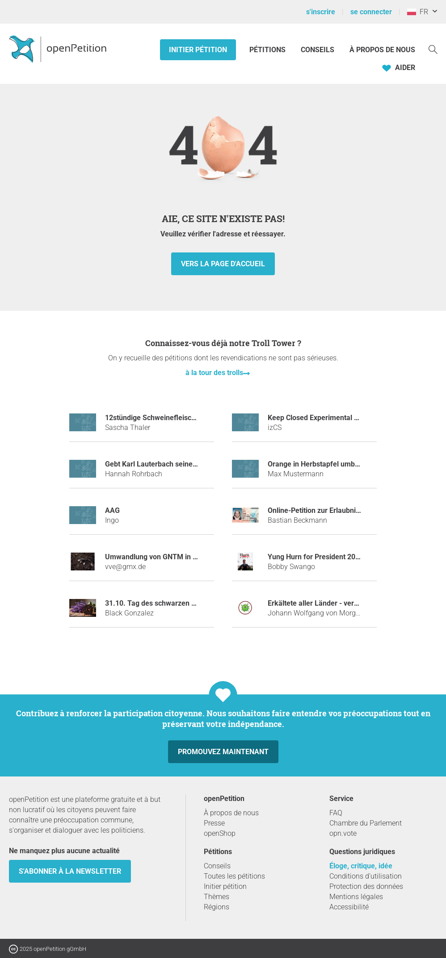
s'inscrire (320, 12)
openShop (220, 833)
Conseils (317, 49)
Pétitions (268, 49)
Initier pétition (198, 49)
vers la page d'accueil (223, 264)
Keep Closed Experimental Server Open (331, 417)
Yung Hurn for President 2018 (315, 557)
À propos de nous (382, 49)
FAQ (335, 813)
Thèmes (216, 896)
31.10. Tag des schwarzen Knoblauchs (167, 603)
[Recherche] (433, 49)
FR (417, 12)
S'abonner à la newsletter (70, 871)
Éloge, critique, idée (360, 866)
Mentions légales (356, 896)
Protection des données (366, 886)
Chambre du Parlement (365, 823)
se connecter (371, 12)
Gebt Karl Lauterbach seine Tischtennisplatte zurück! (190, 464)
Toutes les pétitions (234, 876)
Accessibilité (349, 907)
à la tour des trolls (214, 372)
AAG (112, 510)
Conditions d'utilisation (365, 876)
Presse (214, 823)
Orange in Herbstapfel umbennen (321, 464)
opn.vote (343, 833)
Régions (216, 907)
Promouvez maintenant (223, 751)
